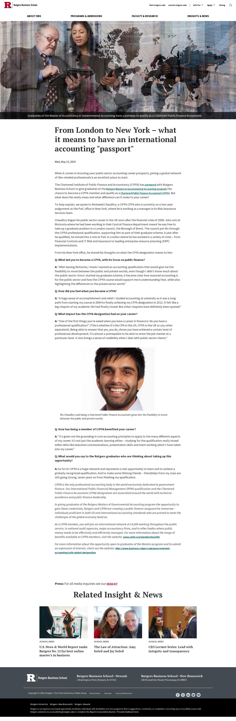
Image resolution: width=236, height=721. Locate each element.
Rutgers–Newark (82, 708)
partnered (151, 184)
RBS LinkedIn (187, 696)
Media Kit (112, 584)
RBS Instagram (181, 696)
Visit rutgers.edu (157, 5)
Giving (222, 5)
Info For (196, 5)
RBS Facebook (175, 696)
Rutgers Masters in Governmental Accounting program (141, 189)
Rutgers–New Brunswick (61, 708)
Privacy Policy (95, 697)
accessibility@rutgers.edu (61, 716)
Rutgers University (39, 708)
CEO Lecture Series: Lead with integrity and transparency (172, 650)
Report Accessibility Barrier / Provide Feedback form (114, 716)
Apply (209, 5)
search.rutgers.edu (177, 5)
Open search (230, 5)
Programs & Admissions (86, 16)
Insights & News (198, 16)
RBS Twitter (192, 696)
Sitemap (108, 697)
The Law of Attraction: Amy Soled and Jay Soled (117, 648)
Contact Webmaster (124, 697)
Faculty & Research (145, 16)
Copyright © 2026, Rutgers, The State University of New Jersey (57, 697)
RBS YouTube (198, 696)
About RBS (34, 16)
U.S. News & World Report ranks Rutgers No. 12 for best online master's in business (62, 653)
